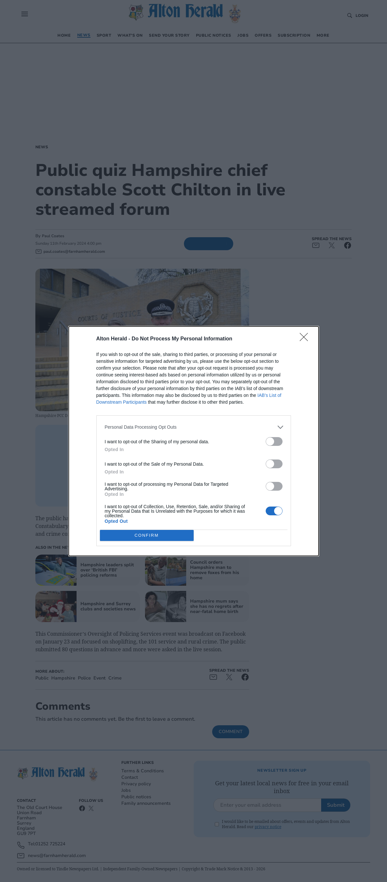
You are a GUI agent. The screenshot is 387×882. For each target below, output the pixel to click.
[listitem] (194, 427)
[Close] (306, 339)
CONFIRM (147, 535)
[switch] (274, 441)
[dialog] (194, 441)
